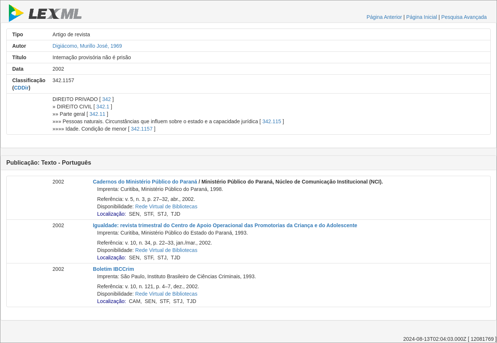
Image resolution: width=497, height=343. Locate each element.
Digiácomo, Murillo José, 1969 (87, 46)
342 (106, 99)
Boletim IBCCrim (113, 269)
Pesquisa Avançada (464, 17)
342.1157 (142, 129)
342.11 (97, 114)
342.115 (271, 121)
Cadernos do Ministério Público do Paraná (145, 182)
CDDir (21, 88)
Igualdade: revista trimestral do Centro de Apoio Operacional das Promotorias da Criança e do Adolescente (225, 225)
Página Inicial (421, 17)
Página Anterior (384, 17)
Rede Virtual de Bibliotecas (166, 206)
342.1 (102, 107)
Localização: (111, 214)
